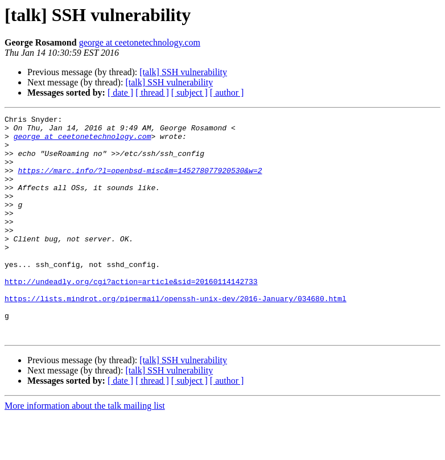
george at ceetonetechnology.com (139, 42)
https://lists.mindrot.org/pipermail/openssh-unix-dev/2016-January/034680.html (176, 336)
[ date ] (120, 92)
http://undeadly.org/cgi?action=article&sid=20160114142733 (131, 315)
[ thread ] (152, 92)
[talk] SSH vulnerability (183, 72)
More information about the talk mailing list (85, 450)
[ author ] (227, 92)
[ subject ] (189, 92)
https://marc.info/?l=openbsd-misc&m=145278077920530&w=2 (140, 182)
